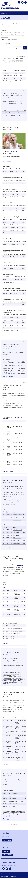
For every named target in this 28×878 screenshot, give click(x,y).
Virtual (12, 35)
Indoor (22, 35)
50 (19, 824)
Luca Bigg (15, 517)
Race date (7, 39)
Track (13, 33)
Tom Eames (16, 532)
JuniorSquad (4, 37)
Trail (19, 33)
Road (4, 33)
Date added (14, 39)
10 (18, 824)
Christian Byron (17, 520)
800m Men (5, 818)
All (2, 33)
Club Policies (8, 855)
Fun (16, 33)
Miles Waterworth (17, 530)
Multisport (7, 35)
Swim (2, 35)
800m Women (6, 817)
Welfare (6, 851)
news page (20, 565)
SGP (10, 33)
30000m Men (5, 819)
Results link (12, 376)
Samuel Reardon (17, 515)
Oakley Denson (17, 538)
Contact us (7, 840)
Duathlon (17, 35)
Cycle (22, 33)
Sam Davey (16, 540)
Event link (5, 376)
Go (25, 48)
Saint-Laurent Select (17, 753)
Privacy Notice (12, 874)
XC (7, 33)
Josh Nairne (16, 535)
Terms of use (4, 874)
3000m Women (6, 815)
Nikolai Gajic (16, 543)
